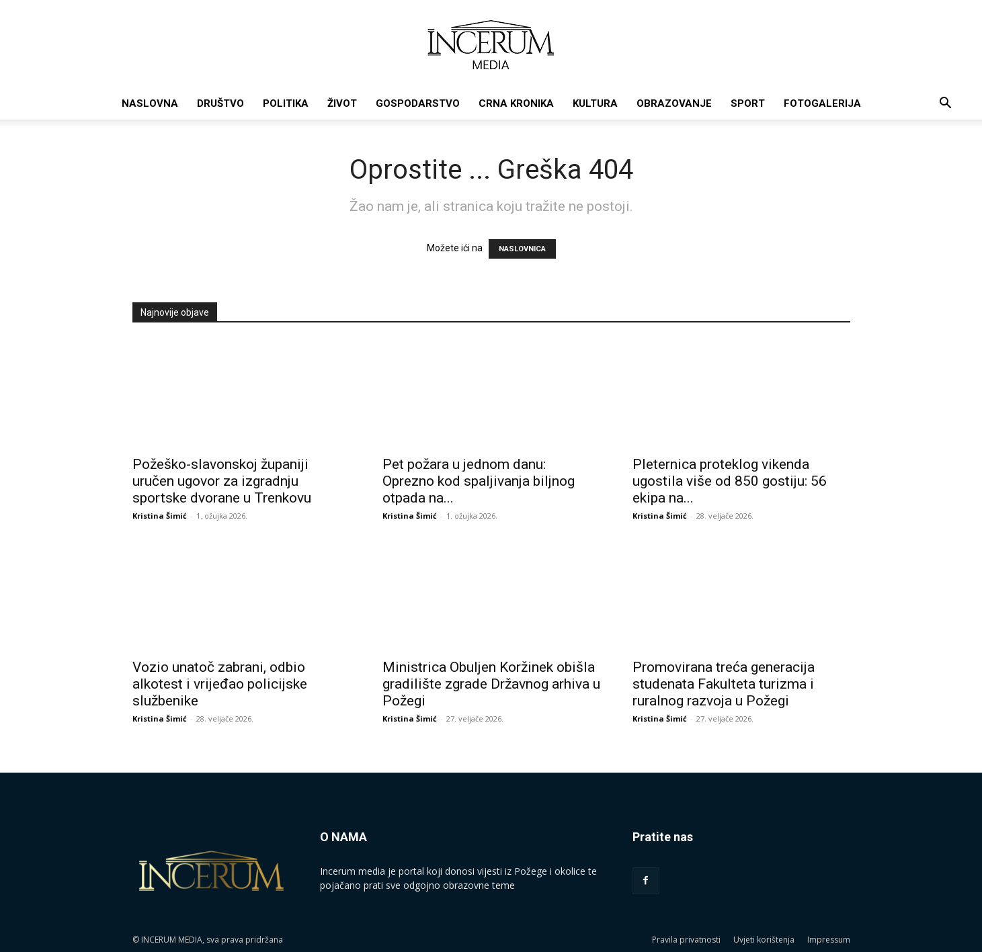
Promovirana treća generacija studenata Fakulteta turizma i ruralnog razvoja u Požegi (723, 684)
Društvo (220, 103)
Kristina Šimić (159, 516)
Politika (286, 103)
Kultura (595, 103)
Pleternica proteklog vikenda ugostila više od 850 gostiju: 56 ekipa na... (729, 481)
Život (342, 103)
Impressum (828, 939)
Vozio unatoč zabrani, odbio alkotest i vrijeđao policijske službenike (219, 684)
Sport (748, 103)
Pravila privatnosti (686, 939)
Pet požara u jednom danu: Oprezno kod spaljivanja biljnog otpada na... (478, 481)
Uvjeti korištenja (763, 939)
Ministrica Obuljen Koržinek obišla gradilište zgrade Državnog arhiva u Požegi (491, 684)
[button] (946, 104)
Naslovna (150, 103)
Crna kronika (516, 103)
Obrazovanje (674, 103)
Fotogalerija (822, 103)
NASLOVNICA (522, 249)
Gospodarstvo (418, 103)
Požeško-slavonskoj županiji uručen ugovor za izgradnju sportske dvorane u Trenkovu (221, 481)
